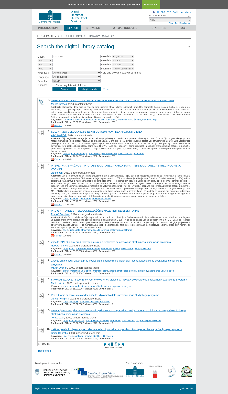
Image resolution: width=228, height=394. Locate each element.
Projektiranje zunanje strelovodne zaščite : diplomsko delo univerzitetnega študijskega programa (105, 295)
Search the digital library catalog (85, 36)
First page (45, 36)
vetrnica (105, 230)
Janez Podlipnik (60, 298)
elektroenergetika (71, 270)
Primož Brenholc (60, 214)
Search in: (43, 81)
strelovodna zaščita (72, 119)
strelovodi (142, 270)
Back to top (44, 350)
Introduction (48, 27)
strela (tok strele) (71, 198)
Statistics (159, 27)
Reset (106, 89)
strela (65, 230)
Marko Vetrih (58, 283)
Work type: (44, 72)
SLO (163, 12)
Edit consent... (151, 4)
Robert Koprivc (59, 245)
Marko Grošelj (59, 103)
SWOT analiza (125, 153)
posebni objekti (92, 336)
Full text (58, 125)
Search (72, 27)
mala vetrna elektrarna (121, 230)
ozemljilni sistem (143, 248)
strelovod (78, 336)
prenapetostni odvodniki (97, 320)
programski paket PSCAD (148, 320)
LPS (103, 336)
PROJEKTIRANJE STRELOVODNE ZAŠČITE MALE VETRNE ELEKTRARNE (95, 210)
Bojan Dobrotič (59, 332)
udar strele (111, 119)
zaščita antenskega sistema (123, 270)
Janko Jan (57, 172)
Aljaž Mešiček (59, 135)
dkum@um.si (76, 388)
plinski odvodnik (109, 153)
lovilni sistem (127, 248)
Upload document (126, 27)
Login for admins (185, 388)
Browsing (93, 27)
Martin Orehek (59, 267)
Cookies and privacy (182, 12)
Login (183, 27)
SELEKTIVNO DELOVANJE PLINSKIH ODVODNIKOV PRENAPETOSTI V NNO (96, 131)
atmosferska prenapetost (88, 248)
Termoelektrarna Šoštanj (129, 119)
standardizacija (149, 119)
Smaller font (185, 23)
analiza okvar (128, 320)
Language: (44, 77)
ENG (169, 12)
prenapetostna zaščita (93, 119)
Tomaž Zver (57, 317)
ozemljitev (127, 286)
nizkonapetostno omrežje (75, 153)
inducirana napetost (110, 286)
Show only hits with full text (71, 85)
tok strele (74, 301)
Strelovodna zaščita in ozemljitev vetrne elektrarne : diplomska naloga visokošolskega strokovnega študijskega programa (119, 279)
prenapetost (94, 153)
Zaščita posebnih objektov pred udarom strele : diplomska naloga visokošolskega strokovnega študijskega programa (116, 329)
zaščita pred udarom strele (161, 270)
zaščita (116, 248)
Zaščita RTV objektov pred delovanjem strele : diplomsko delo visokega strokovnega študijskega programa (111, 242)
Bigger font (174, 23)
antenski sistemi (100, 270)
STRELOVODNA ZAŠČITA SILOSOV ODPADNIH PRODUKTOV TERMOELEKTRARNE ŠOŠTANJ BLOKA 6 (112, 100)
